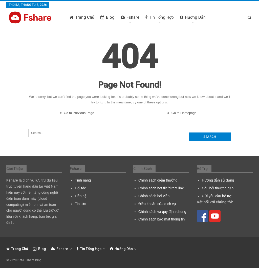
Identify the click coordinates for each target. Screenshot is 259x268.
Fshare (130, 17)
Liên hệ (81, 196)
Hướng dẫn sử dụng (218, 180)
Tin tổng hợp (159, 17)
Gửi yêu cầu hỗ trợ (216, 196)
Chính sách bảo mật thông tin (161, 219)
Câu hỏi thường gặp (217, 188)
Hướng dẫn (193, 17)
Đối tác (80, 188)
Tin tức (80, 204)
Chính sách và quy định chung (162, 212)
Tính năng (83, 180)
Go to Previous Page (77, 113)
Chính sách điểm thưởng (157, 180)
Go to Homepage (182, 113)
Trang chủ (82, 17)
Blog (107, 17)
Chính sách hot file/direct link (161, 188)
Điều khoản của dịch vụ (157, 204)
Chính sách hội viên (153, 196)
